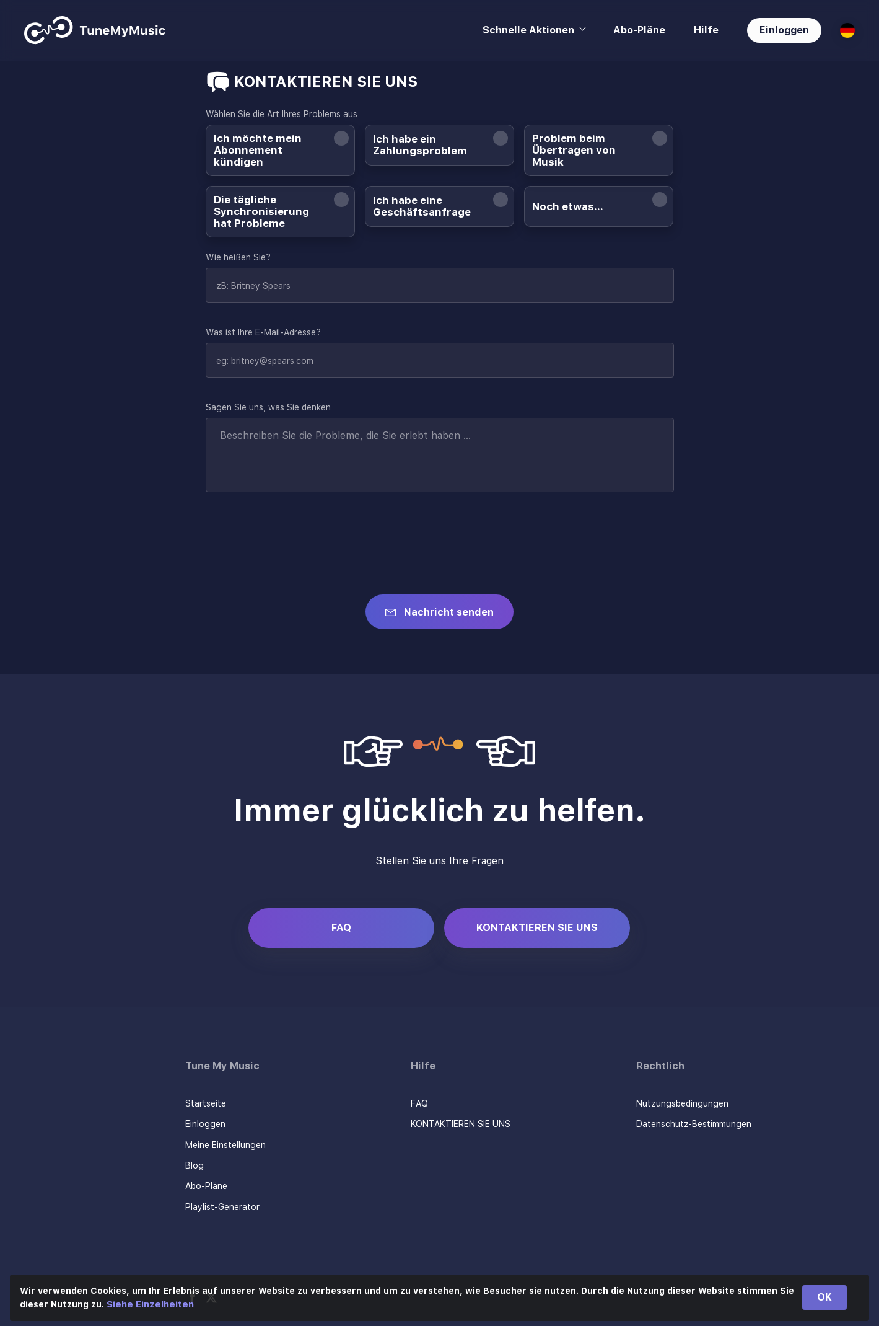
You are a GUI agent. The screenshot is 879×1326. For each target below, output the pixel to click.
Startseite (205, 1103)
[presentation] (300, 535)
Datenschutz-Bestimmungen (693, 1124)
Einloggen (784, 30)
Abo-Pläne (639, 30)
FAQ (341, 928)
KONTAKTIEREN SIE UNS (537, 928)
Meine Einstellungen (225, 1145)
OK (824, 1297)
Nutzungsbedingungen (682, 1103)
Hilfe (706, 30)
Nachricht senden (449, 612)
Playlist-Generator (222, 1207)
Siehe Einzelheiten (150, 1304)
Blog (194, 1165)
